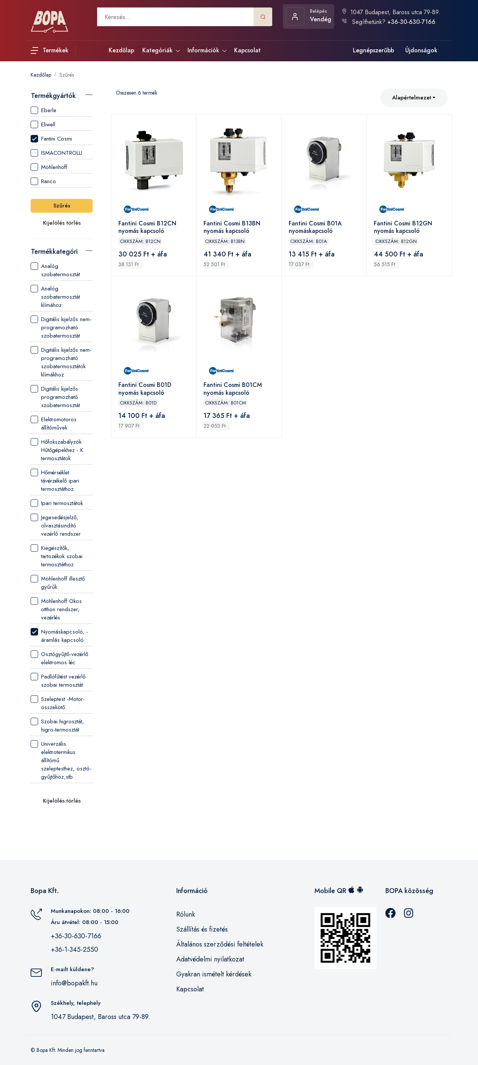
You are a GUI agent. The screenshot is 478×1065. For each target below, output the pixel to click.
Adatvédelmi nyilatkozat (210, 959)
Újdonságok (421, 50)
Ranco (43, 181)
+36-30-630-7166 (76, 936)
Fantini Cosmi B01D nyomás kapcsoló (145, 390)
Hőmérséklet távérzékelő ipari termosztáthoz (55, 480)
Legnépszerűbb (373, 50)
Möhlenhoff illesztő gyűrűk (58, 583)
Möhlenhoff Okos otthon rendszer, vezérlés (56, 609)
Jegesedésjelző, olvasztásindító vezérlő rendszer (56, 525)
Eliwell (43, 124)
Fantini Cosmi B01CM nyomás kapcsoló (233, 390)
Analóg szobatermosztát (55, 270)
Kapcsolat (190, 989)
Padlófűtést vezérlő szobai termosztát (58, 680)
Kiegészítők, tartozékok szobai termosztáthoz (57, 556)
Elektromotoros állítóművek (54, 423)
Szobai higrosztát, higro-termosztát (57, 725)
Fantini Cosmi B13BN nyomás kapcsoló (232, 228)
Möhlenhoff (49, 167)
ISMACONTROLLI (56, 153)
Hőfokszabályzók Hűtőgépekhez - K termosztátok (57, 450)
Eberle (43, 110)
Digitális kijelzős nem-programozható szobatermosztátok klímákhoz (61, 362)
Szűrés (66, 75)
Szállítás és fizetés (202, 929)
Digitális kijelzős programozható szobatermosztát (55, 397)
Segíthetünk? (388, 22)
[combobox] (414, 97)
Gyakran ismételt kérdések (213, 974)
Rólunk (185, 914)
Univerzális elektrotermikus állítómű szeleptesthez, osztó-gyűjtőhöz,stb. (61, 760)
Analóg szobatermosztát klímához (55, 296)
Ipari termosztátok (57, 503)
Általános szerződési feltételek (219, 944)
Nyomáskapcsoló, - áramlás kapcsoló (59, 636)
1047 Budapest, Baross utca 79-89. (390, 12)
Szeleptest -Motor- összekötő (58, 703)
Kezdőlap (41, 75)
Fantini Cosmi (51, 139)
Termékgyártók (53, 96)
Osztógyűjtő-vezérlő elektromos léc (59, 658)
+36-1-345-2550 (74, 949)
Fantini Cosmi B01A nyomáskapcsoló (315, 228)
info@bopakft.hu (74, 983)
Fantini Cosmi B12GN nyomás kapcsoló (403, 228)
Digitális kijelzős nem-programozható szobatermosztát (61, 327)
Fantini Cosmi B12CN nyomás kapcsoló (148, 228)
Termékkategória (54, 251)
